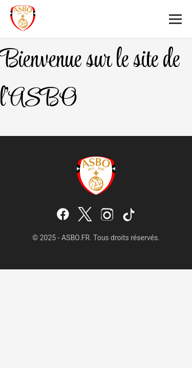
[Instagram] (107, 215)
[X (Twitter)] (85, 215)
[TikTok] (129, 215)
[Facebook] (63, 215)
